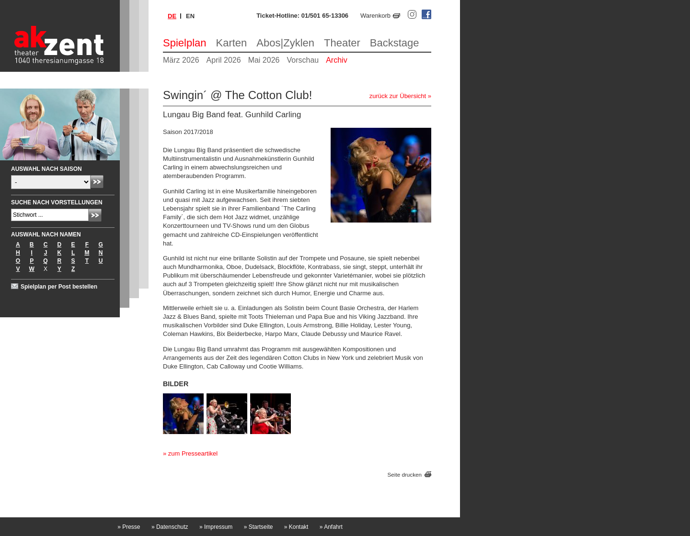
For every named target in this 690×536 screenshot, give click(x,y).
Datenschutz (169, 527)
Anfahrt (331, 527)
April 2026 (224, 60)
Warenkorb (375, 15)
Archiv (336, 60)
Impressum (215, 527)
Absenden (97, 181)
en (190, 16)
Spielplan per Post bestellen (59, 286)
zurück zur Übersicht (397, 96)
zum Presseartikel (193, 453)
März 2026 (181, 60)
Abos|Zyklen (285, 43)
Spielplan (185, 43)
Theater (342, 43)
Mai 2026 (264, 60)
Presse (128, 527)
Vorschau (303, 60)
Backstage (394, 43)
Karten (231, 43)
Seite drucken (405, 474)
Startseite (258, 527)
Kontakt (296, 527)
